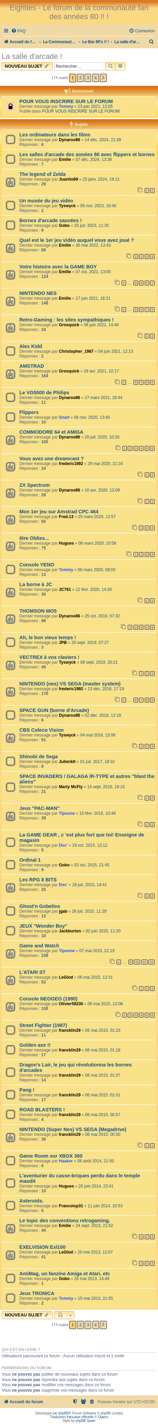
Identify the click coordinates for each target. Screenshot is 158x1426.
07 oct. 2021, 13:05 (93, 271)
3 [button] (88, 77)
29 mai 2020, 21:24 (105, 463)
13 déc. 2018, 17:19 (106, 688)
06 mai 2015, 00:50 (103, 1134)
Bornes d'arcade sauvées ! (50, 220)
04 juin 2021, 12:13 (115, 351)
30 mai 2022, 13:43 (93, 245)
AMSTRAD (31, 366)
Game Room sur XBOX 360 (51, 1156)
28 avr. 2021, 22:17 (101, 371)
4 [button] (95, 77)
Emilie (65, 159)
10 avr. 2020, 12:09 (102, 490)
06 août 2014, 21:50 (95, 1161)
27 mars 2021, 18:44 (103, 397)
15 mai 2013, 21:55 (95, 1298)
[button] (103, 78)
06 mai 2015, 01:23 (103, 1030)
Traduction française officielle (72, 1417)
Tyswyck (67, 205)
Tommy (66, 106)
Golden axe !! (35, 1045)
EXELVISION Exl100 (42, 1247)
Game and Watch (39, 945)
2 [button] (80, 77)
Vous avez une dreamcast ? (51, 458)
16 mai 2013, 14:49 (91, 1278)
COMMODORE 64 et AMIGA (51, 432)
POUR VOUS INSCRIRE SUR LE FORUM (66, 101)
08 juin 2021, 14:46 (101, 324)
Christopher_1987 (76, 351)
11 (144, 962)
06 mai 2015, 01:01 (103, 1095)
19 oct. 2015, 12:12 (89, 845)
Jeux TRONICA (36, 1293)
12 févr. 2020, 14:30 (93, 589)
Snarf (64, 417)
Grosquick (69, 324)
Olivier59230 (71, 1003)
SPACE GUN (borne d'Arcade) (54, 710)
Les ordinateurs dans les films (54, 134)
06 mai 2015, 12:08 (105, 1003)
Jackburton (70, 931)
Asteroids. (31, 1201)
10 (137, 962)
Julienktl (67, 761)
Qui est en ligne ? (21, 1349)
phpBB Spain (85, 1421)
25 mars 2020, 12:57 (97, 516)
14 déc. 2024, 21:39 (103, 139)
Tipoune (67, 813)
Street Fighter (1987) (43, 1025)
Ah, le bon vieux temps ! (47, 637)
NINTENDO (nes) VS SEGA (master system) (70, 683)
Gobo (64, 225)
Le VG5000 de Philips (44, 392)
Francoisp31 (71, 1206)
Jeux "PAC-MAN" (39, 808)
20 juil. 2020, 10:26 (102, 437)
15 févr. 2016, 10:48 (98, 813)
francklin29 (70, 1030)
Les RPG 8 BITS (38, 879)
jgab (63, 911)
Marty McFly (71, 786)
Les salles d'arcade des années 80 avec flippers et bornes (87, 154)
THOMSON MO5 (38, 611)
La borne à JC (35, 584)
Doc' (63, 845)
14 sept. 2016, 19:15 (106, 786)
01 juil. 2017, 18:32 (97, 761)
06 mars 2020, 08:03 (97, 569)
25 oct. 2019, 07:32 (102, 616)
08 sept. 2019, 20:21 (99, 662)
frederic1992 (71, 463)
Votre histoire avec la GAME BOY (58, 266)
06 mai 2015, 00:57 (103, 1114)
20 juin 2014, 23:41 (95, 1186)
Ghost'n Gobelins (39, 906)
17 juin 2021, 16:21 (92, 298)
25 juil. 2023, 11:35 (91, 225)
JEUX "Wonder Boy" (43, 926)
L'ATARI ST (32, 972)
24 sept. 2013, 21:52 (94, 1225)
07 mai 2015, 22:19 (97, 950)
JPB (63, 642)
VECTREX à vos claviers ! (49, 657)
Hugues (66, 543)
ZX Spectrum (34, 485)
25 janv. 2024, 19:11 (101, 179)
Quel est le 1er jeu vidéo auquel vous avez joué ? (76, 240)
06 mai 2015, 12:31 (95, 977)
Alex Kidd (30, 346)
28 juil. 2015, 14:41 (89, 884)
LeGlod (66, 977)
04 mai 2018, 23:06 (98, 735)
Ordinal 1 (30, 860)
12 (151, 962)
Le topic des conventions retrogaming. (64, 1220)
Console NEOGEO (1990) (48, 998)
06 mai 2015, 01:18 (103, 1050)
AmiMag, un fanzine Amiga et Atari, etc (64, 1273)
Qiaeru (103, 1417)
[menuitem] (18, 31)
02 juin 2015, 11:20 (103, 931)
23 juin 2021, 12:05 (95, 106)
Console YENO (36, 564)
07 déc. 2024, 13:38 (93, 159)
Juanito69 (68, 179)
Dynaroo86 (69, 139)
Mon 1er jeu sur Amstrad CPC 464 (59, 511)
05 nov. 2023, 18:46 (98, 205)
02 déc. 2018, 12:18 (103, 715)
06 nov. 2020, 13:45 (92, 417)
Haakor (66, 1161)
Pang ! (26, 1090)
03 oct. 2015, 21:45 (91, 865)
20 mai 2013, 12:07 (95, 1252)
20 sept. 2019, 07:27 (90, 642)
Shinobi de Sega (38, 756)
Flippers (28, 412)
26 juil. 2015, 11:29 (89, 911)
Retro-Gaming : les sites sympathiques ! (66, 319)
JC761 (65, 589)
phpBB (63, 1413)
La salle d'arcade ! (32, 56)
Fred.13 (66, 516)
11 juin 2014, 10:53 (105, 1206)
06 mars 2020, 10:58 (97, 543)
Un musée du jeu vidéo (46, 200)
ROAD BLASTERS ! (42, 1109)
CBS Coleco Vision (41, 730)
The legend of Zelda (42, 174)
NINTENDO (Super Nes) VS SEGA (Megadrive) (72, 1129)
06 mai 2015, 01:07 (103, 1075)
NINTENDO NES (38, 293)
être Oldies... (34, 538)
